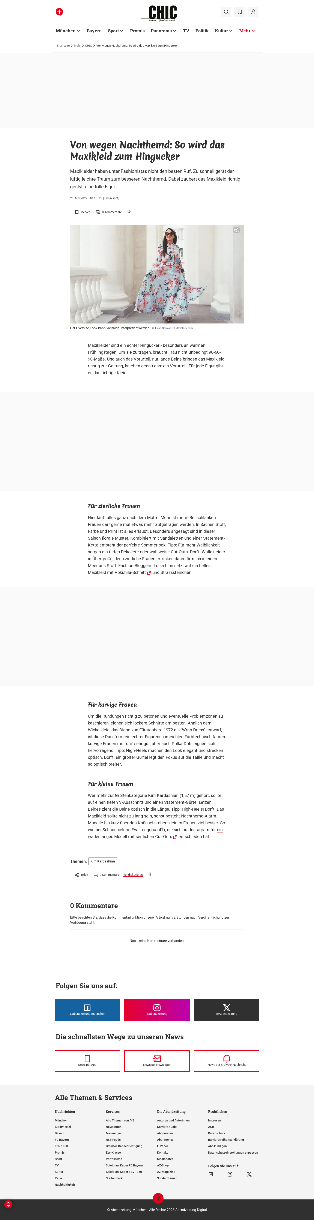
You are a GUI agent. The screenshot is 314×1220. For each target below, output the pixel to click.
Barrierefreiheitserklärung (226, 1139)
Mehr (245, 30)
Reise (59, 1178)
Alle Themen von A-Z (120, 1120)
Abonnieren (165, 1133)
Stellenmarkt (114, 1178)
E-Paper (162, 1146)
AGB (211, 1127)
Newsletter (113, 1127)
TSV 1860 (61, 1146)
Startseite (63, 45)
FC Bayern (62, 1139)
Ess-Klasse (113, 1152)
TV (186, 30)
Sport (113, 30)
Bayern (94, 30)
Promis (137, 30)
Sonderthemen (167, 1178)
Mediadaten (165, 1159)
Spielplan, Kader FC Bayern (124, 1165)
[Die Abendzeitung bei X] (226, 1010)
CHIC (88, 45)
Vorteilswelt (114, 1159)
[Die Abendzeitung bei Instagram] (157, 1010)
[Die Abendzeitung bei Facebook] (87, 1010)
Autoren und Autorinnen (173, 1120)
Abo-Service (165, 1139)
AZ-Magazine (166, 1172)
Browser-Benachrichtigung (124, 1146)
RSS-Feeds (113, 1139)
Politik (202, 30)
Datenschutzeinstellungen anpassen (233, 1152)
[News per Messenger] (87, 1061)
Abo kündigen (217, 1146)
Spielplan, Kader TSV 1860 (124, 1172)
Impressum (215, 1120)
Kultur (221, 30)
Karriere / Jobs (167, 1127)
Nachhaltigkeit (65, 1184)
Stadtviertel (63, 1127)
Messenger (113, 1133)
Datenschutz (216, 1133)
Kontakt (162, 1152)
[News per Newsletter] (157, 1061)
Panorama (161, 30)
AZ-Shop (163, 1165)
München (66, 30)
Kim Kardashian (163, 795)
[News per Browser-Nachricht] (226, 1061)
